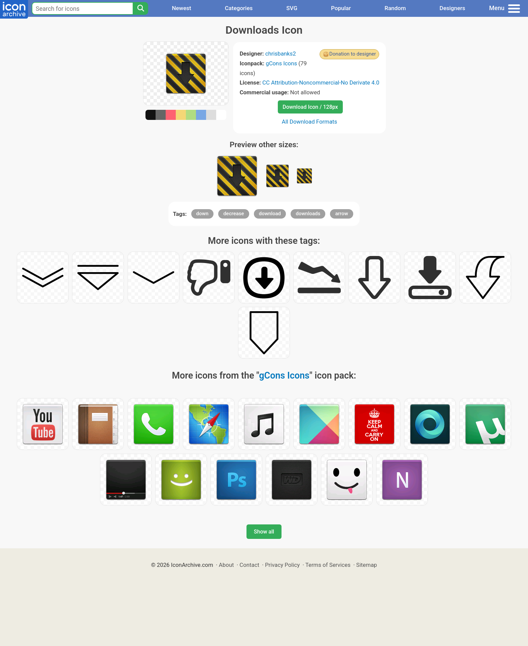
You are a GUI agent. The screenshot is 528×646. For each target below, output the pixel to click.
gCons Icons (281, 63)
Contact (249, 564)
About (226, 564)
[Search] (140, 8)
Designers (452, 8)
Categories (239, 8)
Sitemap (366, 564)
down (202, 214)
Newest (181, 8)
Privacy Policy (282, 564)
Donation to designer (352, 54)
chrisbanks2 (280, 53)
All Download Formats (309, 121)
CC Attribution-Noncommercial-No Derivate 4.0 (320, 82)
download (270, 214)
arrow (341, 214)
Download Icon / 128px (310, 107)
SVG (291, 8)
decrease (233, 214)
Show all (264, 531)
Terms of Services (328, 564)
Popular (341, 8)
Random (395, 8)
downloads (308, 214)
